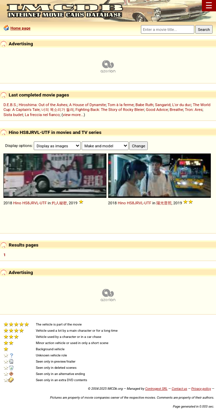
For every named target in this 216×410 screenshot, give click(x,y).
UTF (43, 203)
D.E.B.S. (10, 104)
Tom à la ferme (120, 104)
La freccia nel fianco (42, 114)
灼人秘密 (59, 203)
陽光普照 (164, 203)
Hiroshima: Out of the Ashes (43, 104)
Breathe (176, 109)
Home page (20, 28)
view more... (73, 114)
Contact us (179, 388)
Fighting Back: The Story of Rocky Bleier (109, 109)
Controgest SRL (156, 388)
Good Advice (157, 109)
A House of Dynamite (87, 104)
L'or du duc (181, 104)
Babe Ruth (144, 104)
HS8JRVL (30, 203)
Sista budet (13, 114)
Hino (17, 203)
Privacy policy (201, 388)
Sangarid (163, 104)
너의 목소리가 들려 (57, 109)
